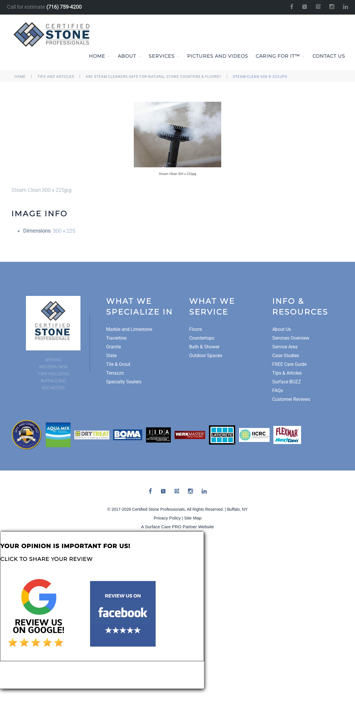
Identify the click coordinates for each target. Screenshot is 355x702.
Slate (111, 356)
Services (164, 56)
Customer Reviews (291, 399)
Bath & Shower (204, 347)
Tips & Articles (287, 373)
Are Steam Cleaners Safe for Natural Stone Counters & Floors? (153, 77)
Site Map (192, 518)
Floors (195, 329)
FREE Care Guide (289, 364)
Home (99, 56)
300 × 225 (64, 231)
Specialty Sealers (123, 382)
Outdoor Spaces (205, 356)
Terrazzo (115, 373)
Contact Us (328, 56)
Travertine (116, 338)
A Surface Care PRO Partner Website (177, 526)
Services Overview (290, 338)
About (129, 56)
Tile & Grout (118, 364)
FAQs (277, 391)
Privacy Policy (167, 518)
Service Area (285, 347)
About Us (281, 329)
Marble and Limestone (129, 329)
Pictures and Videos (217, 56)
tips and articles (55, 77)
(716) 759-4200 (64, 7)
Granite (113, 347)
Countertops (201, 338)
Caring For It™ (280, 56)
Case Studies (285, 356)
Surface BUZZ (286, 382)
